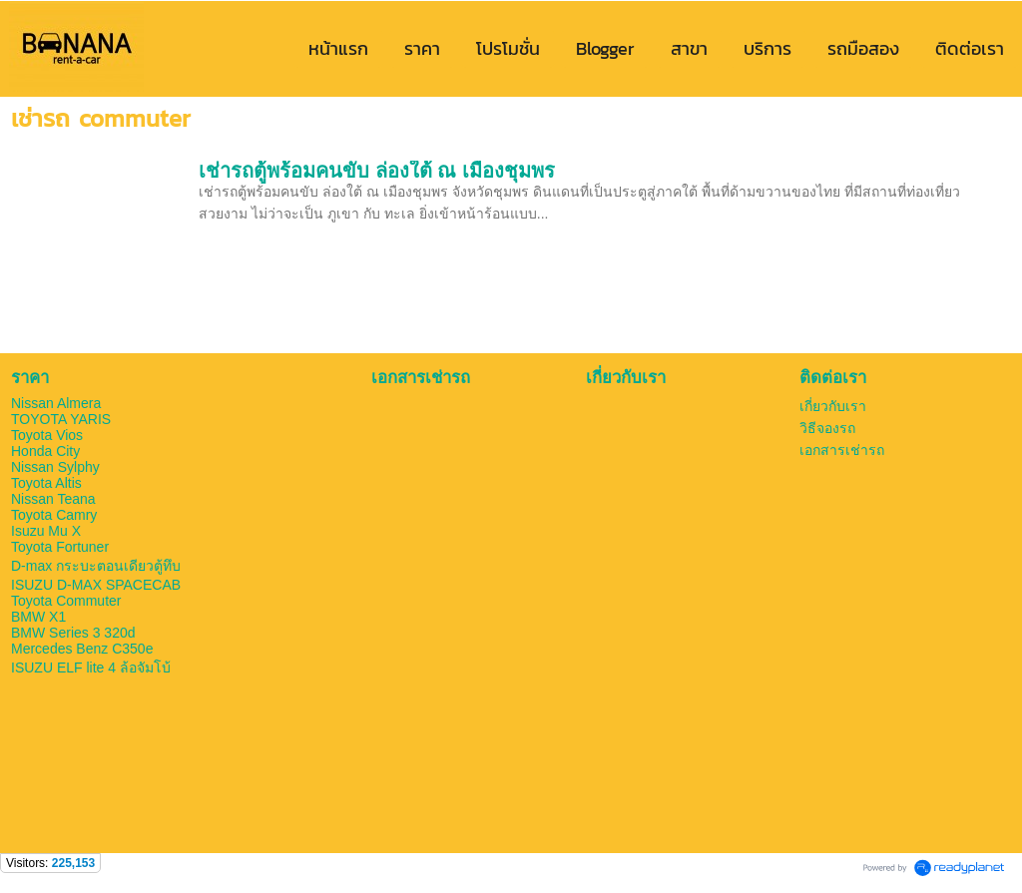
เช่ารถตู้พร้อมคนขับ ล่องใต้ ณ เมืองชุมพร (377, 171)
